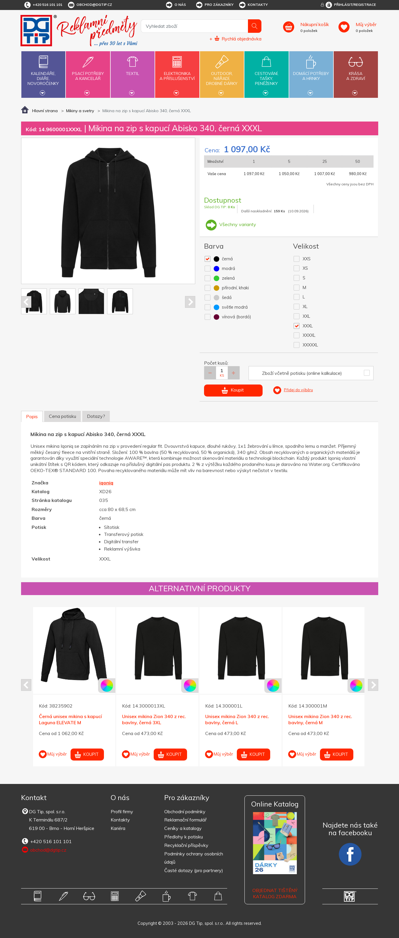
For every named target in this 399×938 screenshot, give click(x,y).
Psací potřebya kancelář (88, 72)
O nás (175, 5)
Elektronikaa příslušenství (177, 72)
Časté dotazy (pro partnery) (193, 870)
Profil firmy (122, 811)
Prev (26, 302)
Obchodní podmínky (185, 811)
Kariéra (118, 828)
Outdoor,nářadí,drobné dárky (222, 73)
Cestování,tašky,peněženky (266, 73)
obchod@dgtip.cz (89, 5)
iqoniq (106, 483)
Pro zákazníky (214, 5)
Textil (133, 70)
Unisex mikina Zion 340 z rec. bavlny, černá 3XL (154, 719)
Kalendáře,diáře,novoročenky (43, 73)
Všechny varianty (230, 224)
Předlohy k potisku (183, 837)
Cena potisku (62, 416)
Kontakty (253, 5)
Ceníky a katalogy (183, 828)
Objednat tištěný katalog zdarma (274, 893)
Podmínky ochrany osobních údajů (193, 858)
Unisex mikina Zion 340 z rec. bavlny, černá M (320, 719)
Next (190, 302)
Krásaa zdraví (356, 72)
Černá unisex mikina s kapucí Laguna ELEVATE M (70, 719)
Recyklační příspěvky (186, 845)
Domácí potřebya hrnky (311, 72)
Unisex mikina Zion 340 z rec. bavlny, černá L (237, 719)
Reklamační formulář (185, 820)
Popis (32, 416)
